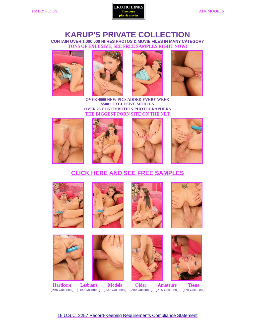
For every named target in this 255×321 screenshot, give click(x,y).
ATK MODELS (211, 11)
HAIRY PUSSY (45, 11)
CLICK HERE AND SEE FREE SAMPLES (127, 173)
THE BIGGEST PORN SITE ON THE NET (127, 114)
